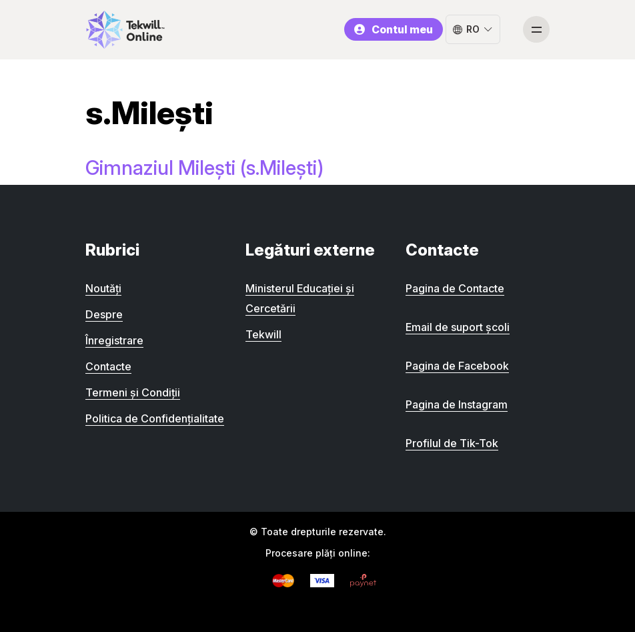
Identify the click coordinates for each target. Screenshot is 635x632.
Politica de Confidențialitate (154, 418)
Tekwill (263, 334)
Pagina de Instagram (457, 404)
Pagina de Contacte (455, 288)
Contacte (108, 366)
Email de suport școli (458, 327)
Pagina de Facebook (457, 365)
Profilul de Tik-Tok (452, 443)
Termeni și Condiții (132, 392)
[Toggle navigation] (536, 29)
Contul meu (393, 29)
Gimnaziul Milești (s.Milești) (204, 167)
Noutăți (103, 288)
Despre (104, 314)
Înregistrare (114, 340)
